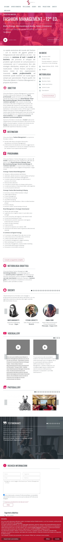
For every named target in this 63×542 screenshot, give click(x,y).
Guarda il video (9, 40)
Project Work (46, 7)
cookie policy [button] (19, 523)
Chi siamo (6, 7)
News (39, 7)
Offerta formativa (16, 7)
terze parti (25, 524)
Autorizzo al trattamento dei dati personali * (17, 502)
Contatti (54, 7)
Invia (8, 505)
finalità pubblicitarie (37, 527)
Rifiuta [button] (48, 539)
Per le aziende (26, 7)
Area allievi (7, 11)
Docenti (34, 7)
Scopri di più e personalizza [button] (11, 539)
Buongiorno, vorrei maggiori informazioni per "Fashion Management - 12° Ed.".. (21, 487)
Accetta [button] (57, 539)
